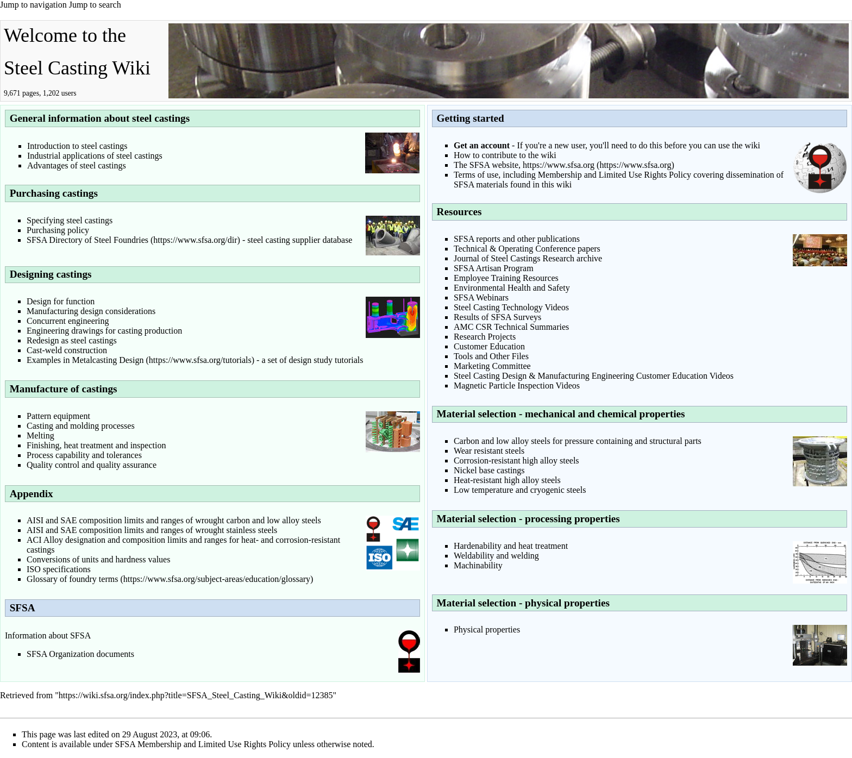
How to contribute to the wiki (505, 155)
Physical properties (487, 629)
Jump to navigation (33, 4)
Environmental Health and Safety (512, 287)
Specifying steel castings (69, 220)
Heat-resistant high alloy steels (507, 480)
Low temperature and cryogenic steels (520, 489)
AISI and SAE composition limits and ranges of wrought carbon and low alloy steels (174, 520)
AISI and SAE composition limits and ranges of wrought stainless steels (152, 530)
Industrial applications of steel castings (94, 155)
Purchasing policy (58, 230)
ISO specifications (59, 569)
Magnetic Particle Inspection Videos (517, 385)
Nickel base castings (489, 470)
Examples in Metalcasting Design (85, 360)
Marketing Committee (492, 366)
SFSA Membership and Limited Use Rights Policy (203, 744)
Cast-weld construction (67, 350)
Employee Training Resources (506, 278)
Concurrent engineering (68, 320)
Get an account (482, 145)
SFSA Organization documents (80, 654)
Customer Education (489, 346)
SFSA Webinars (481, 297)
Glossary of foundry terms (72, 579)
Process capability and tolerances (84, 455)
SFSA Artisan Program (494, 268)
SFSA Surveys (516, 317)
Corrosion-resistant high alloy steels (516, 460)
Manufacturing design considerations (91, 311)
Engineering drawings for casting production (104, 330)
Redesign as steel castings (72, 340)
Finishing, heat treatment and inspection (96, 445)
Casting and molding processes (81, 425)
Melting (40, 435)
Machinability (478, 565)
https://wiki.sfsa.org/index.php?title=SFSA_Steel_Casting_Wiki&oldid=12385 (196, 695)
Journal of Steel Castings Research (514, 258)
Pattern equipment (58, 416)
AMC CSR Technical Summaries (511, 326)
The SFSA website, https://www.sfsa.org (524, 165)
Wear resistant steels (489, 450)
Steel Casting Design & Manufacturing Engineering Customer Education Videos (594, 375)
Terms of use (476, 174)
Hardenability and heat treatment (511, 545)
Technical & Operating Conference (514, 248)
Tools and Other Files (491, 356)
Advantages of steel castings (76, 165)
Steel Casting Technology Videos (511, 307)
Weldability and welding (496, 555)
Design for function (61, 301)
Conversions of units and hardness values (98, 559)
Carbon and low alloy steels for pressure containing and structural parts (577, 441)
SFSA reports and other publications (517, 238)
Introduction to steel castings (77, 146)
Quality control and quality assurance (91, 464)
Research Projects (485, 336)
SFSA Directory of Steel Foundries (87, 240)
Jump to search (95, 4)
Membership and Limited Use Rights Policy (614, 174)
